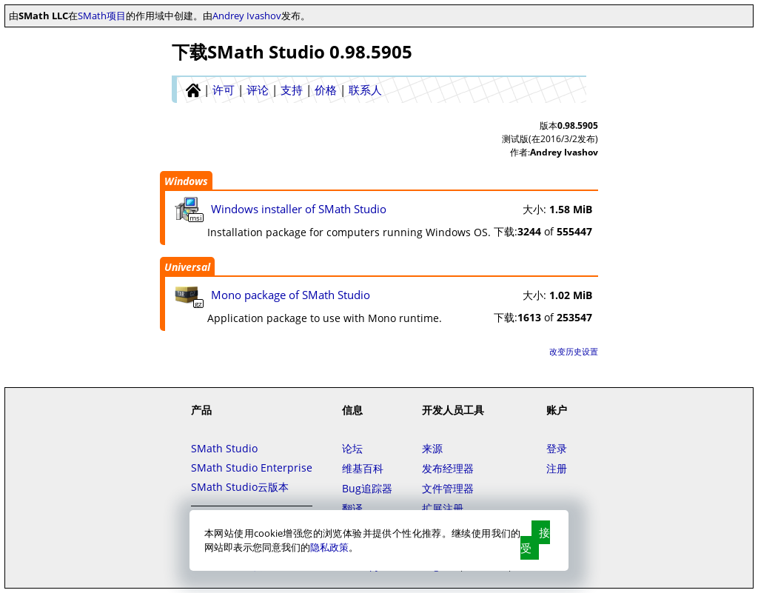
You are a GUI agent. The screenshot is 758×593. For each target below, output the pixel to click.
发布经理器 (448, 468)
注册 (556, 468)
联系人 (365, 89)
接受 (535, 540)
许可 (223, 89)
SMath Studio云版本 (240, 487)
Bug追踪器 (367, 488)
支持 (292, 89)
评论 (257, 89)
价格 (326, 89)
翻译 (352, 508)
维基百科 (362, 468)
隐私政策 (329, 547)
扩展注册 (442, 508)
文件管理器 (448, 488)
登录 (556, 448)
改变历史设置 (573, 351)
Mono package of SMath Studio (290, 294)
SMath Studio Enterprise (251, 467)
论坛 (352, 448)
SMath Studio (224, 448)
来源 (432, 448)
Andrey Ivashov (246, 15)
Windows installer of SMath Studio (298, 208)
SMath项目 (102, 15)
